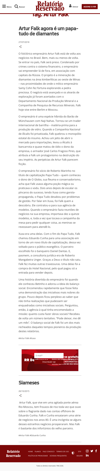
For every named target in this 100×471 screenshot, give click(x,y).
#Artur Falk (24, 338)
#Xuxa (33, 338)
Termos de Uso (62, 451)
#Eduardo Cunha (38, 435)
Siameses (29, 382)
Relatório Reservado (50, 6)
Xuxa (50, 201)
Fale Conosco (48, 451)
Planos (38, 451)
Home (30, 451)
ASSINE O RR (89, 6)
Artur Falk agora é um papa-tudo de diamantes (48, 31)
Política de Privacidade (38, 456)
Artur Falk (54, 53)
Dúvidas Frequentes (58, 456)
